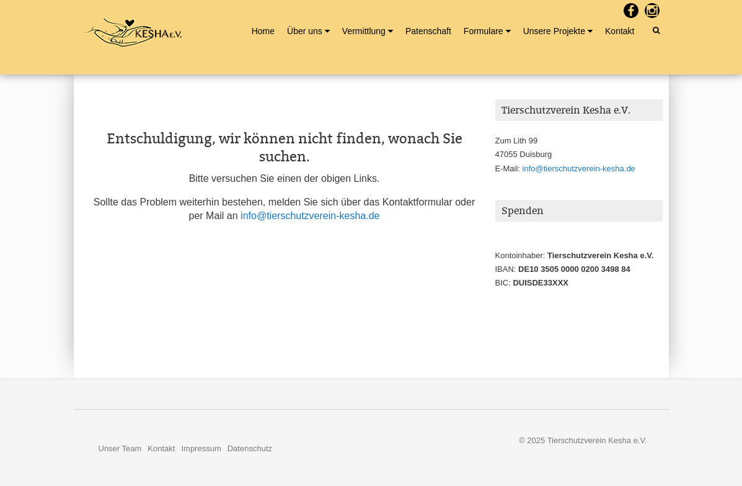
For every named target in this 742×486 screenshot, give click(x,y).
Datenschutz (249, 448)
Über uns (304, 31)
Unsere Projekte (554, 31)
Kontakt (619, 31)
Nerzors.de (649, 452)
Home (263, 31)
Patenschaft (428, 31)
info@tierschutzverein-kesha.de (310, 215)
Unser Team (120, 448)
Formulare (483, 31)
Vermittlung (364, 31)
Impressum (201, 448)
